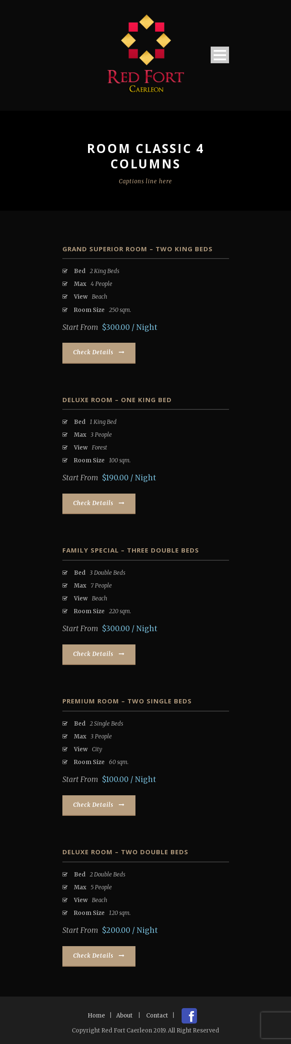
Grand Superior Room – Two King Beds (137, 248)
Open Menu (220, 55)
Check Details (99, 352)
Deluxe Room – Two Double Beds (125, 851)
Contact (157, 1015)
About (124, 1015)
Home (96, 1015)
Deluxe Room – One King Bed (117, 399)
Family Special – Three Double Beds (130, 550)
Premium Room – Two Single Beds (127, 701)
